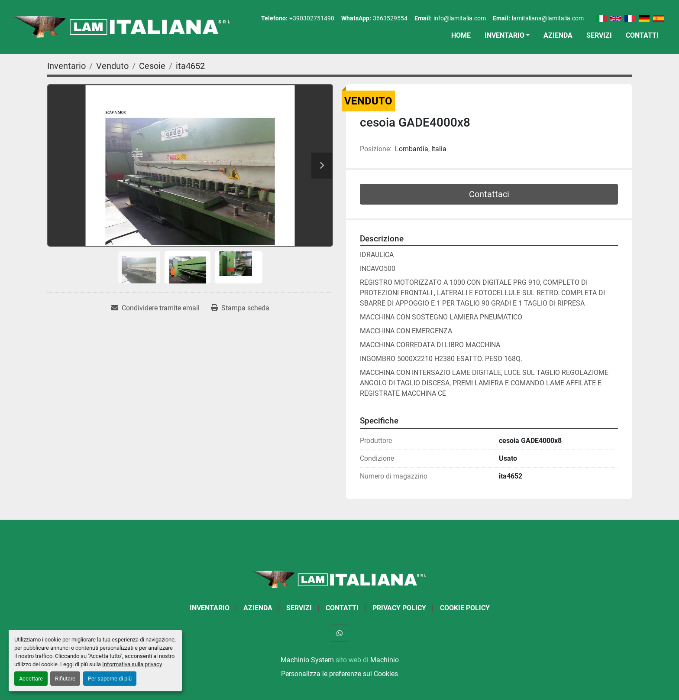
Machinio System (307, 660)
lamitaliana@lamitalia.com (548, 18)
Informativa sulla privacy (132, 664)
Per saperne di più (110, 678)
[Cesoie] (152, 66)
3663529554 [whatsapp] (390, 18)
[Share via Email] (155, 308)
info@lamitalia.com (459, 18)
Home (461, 35)
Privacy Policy (399, 608)
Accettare (31, 678)
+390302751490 (311, 18)
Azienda (557, 35)
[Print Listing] (240, 308)
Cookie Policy (465, 608)
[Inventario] (66, 66)
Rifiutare (65, 678)
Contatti (642, 35)
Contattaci (489, 194)
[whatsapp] (339, 633)
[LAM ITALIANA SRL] (339, 579)
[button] (507, 35)
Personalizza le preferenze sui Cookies (339, 674)
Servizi (599, 35)
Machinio (384, 660)
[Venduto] (112, 66)
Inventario (504, 35)
